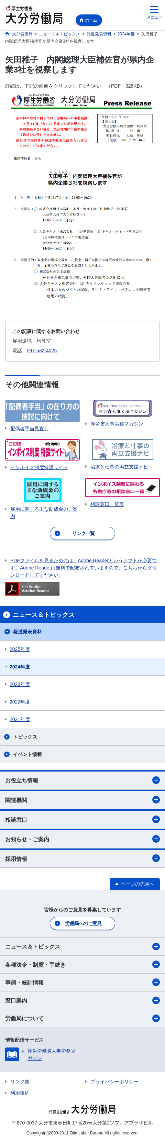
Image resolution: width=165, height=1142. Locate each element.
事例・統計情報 (82, 982)
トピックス (25, 737)
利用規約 (20, 1093)
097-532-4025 (42, 350)
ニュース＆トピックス (82, 946)
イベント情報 (27, 754)
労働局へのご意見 (83, 923)
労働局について (82, 1018)
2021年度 (20, 719)
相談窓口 (82, 819)
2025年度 (20, 649)
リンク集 (20, 1081)
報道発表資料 (27, 631)
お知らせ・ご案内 (82, 839)
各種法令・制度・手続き (82, 964)
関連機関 (82, 799)
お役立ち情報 (82, 780)
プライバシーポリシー (114, 1081)
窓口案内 (82, 1000)
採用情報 (82, 858)
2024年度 (20, 666)
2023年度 (20, 684)
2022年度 (20, 702)
